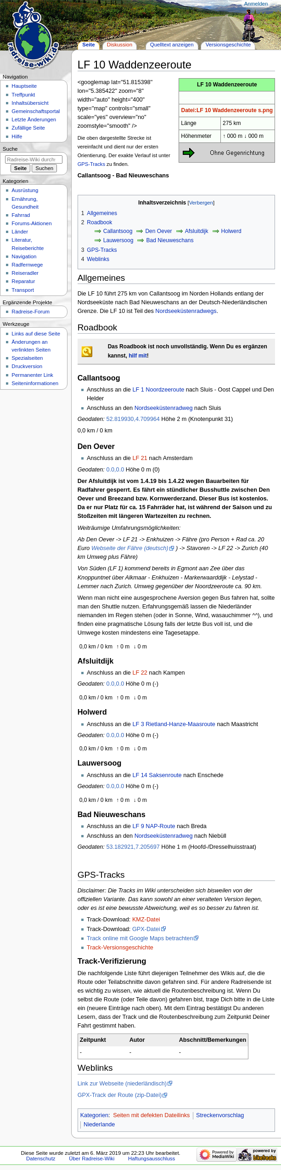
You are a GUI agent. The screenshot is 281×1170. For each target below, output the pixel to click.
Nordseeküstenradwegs (185, 311)
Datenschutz (41, 1158)
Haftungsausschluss (151, 1158)
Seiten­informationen (34, 383)
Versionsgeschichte (228, 44)
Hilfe (16, 136)
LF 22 (139, 673)
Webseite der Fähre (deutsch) (130, 548)
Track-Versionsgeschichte (120, 947)
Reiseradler (25, 273)
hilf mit (137, 355)
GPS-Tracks (91, 164)
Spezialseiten (27, 358)
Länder (19, 231)
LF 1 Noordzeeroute (158, 389)
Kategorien (94, 1115)
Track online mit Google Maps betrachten (140, 938)
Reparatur (23, 281)
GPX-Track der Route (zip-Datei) (120, 1095)
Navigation (23, 256)
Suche (10, 149)
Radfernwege (27, 264)
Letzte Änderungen (33, 119)
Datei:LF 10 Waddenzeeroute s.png (227, 110)
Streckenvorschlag (220, 1115)
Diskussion (119, 44)
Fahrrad (20, 215)
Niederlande (99, 1124)
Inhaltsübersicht (29, 103)
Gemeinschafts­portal (35, 111)
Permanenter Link (32, 375)
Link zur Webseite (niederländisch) (122, 1083)
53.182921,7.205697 (132, 847)
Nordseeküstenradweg (164, 408)
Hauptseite (24, 86)
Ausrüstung (24, 190)
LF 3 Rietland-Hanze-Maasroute (173, 724)
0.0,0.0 (115, 469)
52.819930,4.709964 (132, 419)
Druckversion (26, 366)
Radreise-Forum (30, 311)
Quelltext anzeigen (172, 44)
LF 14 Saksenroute (156, 775)
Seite (88, 44)
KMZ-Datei (146, 919)
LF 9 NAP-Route (153, 826)
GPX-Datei (146, 929)
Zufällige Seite (28, 128)
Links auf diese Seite (35, 333)
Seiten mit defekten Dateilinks (151, 1115)
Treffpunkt (23, 94)
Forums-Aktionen (31, 223)
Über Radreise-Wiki (91, 1158)
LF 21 (139, 458)
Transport (22, 290)
